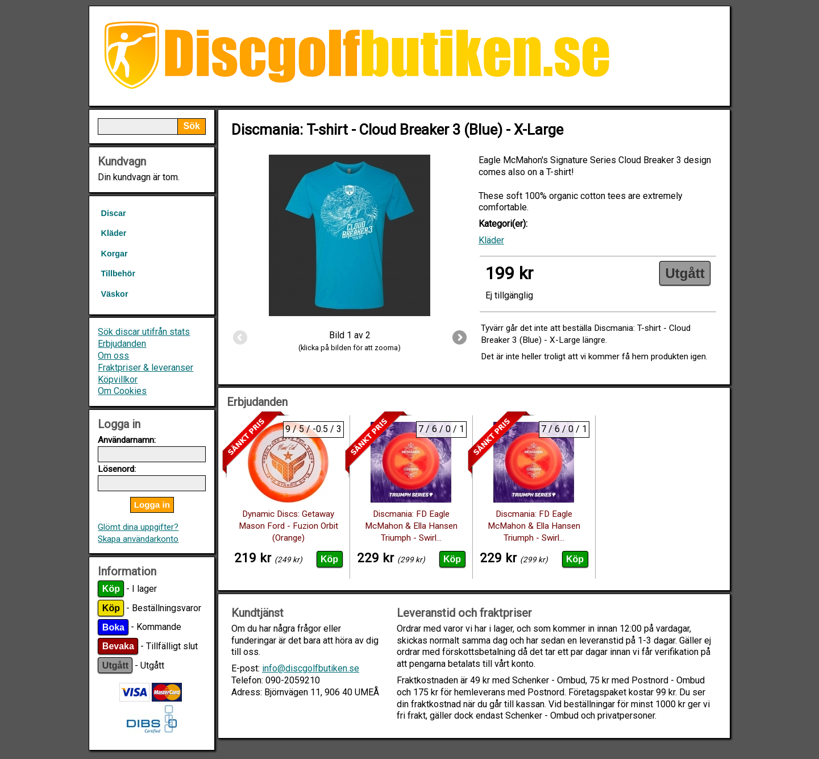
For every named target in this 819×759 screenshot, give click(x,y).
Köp (111, 589)
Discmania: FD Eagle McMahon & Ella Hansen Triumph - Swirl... (411, 526)
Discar (113, 213)
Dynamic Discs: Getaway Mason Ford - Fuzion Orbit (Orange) (288, 526)
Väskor (114, 293)
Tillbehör (118, 273)
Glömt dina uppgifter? (138, 527)
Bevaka (118, 646)
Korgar (114, 253)
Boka (113, 627)
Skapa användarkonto (138, 539)
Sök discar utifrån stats (144, 331)
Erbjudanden (122, 343)
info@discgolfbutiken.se (310, 668)
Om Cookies (122, 390)
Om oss (113, 355)
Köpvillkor (118, 379)
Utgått (115, 665)
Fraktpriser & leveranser (145, 367)
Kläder (113, 233)
